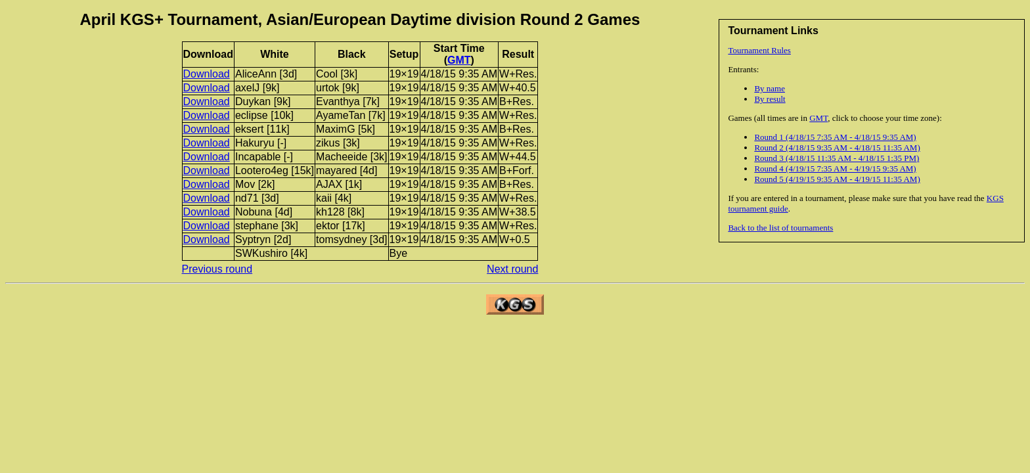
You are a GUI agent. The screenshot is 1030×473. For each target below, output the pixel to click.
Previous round (217, 269)
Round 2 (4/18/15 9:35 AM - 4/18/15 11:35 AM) (837, 147)
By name (769, 88)
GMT (818, 118)
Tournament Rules (759, 50)
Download (206, 73)
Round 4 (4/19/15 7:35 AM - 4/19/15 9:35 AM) (835, 168)
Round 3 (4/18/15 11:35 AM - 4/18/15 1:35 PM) (836, 158)
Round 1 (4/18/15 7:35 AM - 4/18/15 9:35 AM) (835, 137)
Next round (512, 269)
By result (769, 99)
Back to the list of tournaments (780, 228)
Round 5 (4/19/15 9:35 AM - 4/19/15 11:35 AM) (837, 179)
